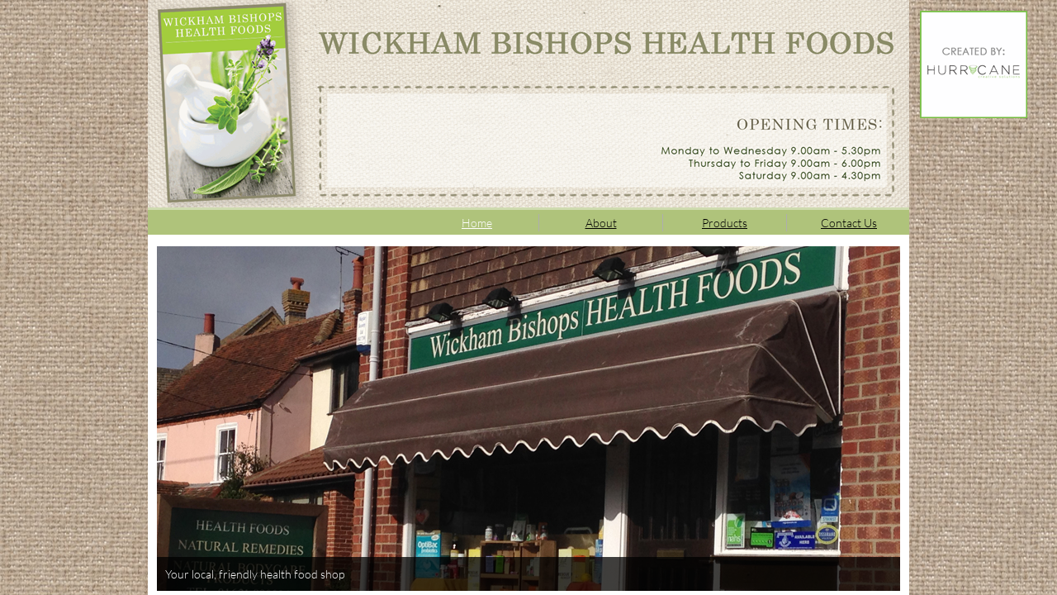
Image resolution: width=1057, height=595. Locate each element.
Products (724, 223)
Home (477, 223)
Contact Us (849, 223)
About (601, 223)
